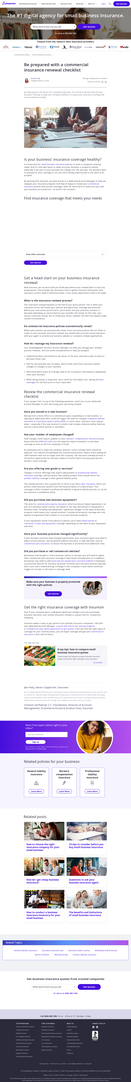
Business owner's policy (79, 950)
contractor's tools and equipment (40, 523)
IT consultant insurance (23, 1036)
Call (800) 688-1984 (48, 1016)
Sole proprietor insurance (49, 1046)
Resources (79, 4)
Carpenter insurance (22, 1030)
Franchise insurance (47, 1027)
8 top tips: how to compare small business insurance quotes (76, 651)
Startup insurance (46, 1050)
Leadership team (72, 1027)
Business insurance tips (52, 950)
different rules (46, 441)
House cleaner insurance (23, 1043)
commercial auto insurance (37, 543)
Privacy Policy (42, 749)
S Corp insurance (46, 1043)
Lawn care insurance (22, 1046)
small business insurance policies (56, 164)
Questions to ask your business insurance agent (84, 881)
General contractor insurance (25, 1027)
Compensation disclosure (75, 1043)
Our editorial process (73, 1046)
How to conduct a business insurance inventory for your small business (43, 915)
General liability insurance (41, 55)
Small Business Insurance (28, 4)
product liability (31, 478)
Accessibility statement (75, 1064)
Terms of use (54, 1064)
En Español (87, 1064)
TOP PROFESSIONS (22, 1023)
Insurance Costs (66, 4)
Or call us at (65, 33)
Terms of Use (29, 749)
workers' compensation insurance (82, 438)
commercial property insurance (52, 504)
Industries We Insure (48, 4)
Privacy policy (44, 1064)
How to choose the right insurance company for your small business (42, 847)
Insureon (29, 1071)
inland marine (87, 520)
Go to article (99, 662)
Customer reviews (72, 1033)
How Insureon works (73, 1040)
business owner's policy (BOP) (52, 421)
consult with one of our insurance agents (75, 626)
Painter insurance (21, 1033)
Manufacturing (61, 954)
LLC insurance (45, 1040)
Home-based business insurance (51, 1033)
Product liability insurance (84, 954)
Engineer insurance (22, 1053)
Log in (104, 4)
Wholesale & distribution (106, 950)
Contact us (70, 1053)
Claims (69, 1050)
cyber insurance (87, 484)
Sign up (35, 742)
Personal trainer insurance (24, 1056)
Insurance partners (72, 1036)
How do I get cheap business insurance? (42, 881)
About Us (91, 4)
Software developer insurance (25, 1040)
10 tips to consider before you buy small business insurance (86, 846)
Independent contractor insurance (51, 1036)
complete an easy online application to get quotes (50, 629)
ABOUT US (70, 1023)
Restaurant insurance (22, 1050)
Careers (69, 1030)
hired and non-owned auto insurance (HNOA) (72, 561)
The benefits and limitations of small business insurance (85, 914)
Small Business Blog (21, 55)
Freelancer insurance (47, 1030)
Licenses (63, 1064)
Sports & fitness (42, 954)
